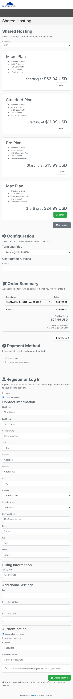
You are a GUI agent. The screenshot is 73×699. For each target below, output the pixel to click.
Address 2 (6, 466)
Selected (60, 214)
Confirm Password (9, 654)
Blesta (33, 695)
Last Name (6, 419)
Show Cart (61, 225)
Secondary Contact (10, 602)
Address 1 (6, 454)
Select (61, 85)
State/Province (8, 502)
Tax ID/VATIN (7, 570)
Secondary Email (9, 614)
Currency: (6, 41)
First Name (6, 407)
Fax (3, 538)
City (4, 478)
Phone (5, 526)
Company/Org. (8, 431)
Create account (59, 677)
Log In (6, 393)
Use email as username (13, 634)
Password (6, 642)
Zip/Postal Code (9, 514)
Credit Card (11, 358)
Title (4, 443)
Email (4, 550)
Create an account (11, 397)
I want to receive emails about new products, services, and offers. (34, 669)
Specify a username (11, 638)
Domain (5, 263)
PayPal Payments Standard (18, 362)
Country (5, 490)
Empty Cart (62, 338)
